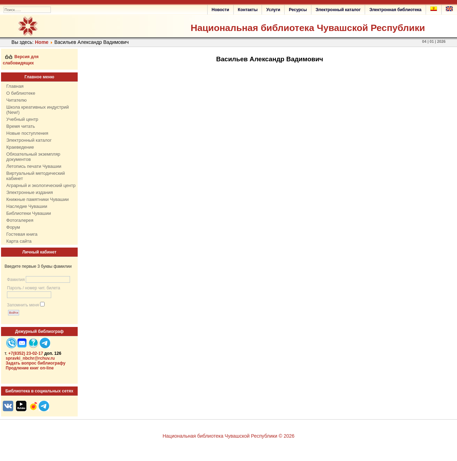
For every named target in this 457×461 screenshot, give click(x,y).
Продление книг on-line (30, 368)
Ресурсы (298, 9)
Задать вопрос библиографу (35, 363)
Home (41, 42)
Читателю (16, 100)
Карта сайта (18, 241)
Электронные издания (29, 192)
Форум (13, 227)
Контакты (248, 9)
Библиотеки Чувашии (28, 213)
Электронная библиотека (395, 9)
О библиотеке (20, 93)
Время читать (20, 126)
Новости (220, 9)
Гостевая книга (21, 234)
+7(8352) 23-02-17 (25, 353)
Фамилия (16, 279)
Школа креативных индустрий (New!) (37, 109)
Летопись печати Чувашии (33, 166)
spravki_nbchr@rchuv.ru (30, 358)
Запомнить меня (23, 305)
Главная (14, 86)
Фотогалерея (19, 220)
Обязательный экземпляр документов (33, 156)
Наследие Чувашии (26, 206)
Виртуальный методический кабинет (35, 176)
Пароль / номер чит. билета (33, 288)
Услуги (273, 9)
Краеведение (20, 147)
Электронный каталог (338, 9)
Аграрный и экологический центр (41, 185)
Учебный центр (22, 119)
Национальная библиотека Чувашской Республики (308, 28)
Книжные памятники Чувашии (37, 199)
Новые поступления (27, 133)
